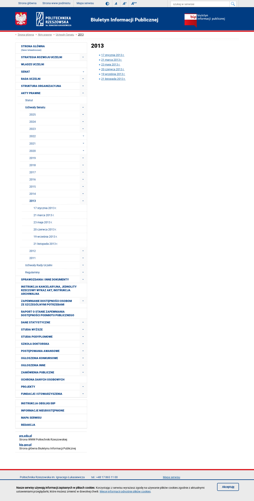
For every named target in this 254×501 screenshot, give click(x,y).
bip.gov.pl (25, 444)
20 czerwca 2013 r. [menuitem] (45, 229)
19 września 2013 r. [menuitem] (46, 236)
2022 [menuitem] (58, 136)
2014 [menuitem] (32, 194)
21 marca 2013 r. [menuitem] (44, 215)
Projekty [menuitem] (28, 386)
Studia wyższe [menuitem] (32, 329)
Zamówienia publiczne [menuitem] (37, 372)
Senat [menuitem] (54, 71)
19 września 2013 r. (113, 74)
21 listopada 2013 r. (113, 79)
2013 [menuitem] (32, 201)
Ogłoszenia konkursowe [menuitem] (39, 358)
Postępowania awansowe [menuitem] (40, 351)
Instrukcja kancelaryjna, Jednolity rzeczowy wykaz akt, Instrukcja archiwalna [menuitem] (49, 290)
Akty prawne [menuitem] (30, 93)
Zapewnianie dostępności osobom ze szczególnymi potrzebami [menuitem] (46, 302)
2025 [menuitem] (32, 114)
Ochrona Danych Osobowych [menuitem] (42, 379)
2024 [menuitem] (32, 121)
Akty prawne (45, 34)
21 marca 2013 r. (111, 60)
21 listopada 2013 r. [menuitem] (46, 244)
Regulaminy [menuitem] (32, 272)
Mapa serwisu (85, 3)
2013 (81, 34)
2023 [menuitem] (32, 129)
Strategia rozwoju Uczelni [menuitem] (41, 57)
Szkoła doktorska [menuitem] (35, 343)
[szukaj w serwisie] (200, 4)
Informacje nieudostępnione (42, 410)
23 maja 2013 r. (110, 64)
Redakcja (28, 424)
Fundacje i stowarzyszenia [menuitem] (41, 393)
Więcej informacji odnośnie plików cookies (125, 491)
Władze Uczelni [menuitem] (32, 64)
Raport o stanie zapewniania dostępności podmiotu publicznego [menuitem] (47, 313)
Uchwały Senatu (65, 34)
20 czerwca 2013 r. (112, 69)
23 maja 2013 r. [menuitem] (43, 222)
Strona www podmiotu (56, 3)
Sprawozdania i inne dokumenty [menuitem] (45, 279)
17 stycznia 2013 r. (112, 55)
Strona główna (27, 3)
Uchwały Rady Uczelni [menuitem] (38, 265)
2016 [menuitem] (32, 179)
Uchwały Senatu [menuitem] (35, 107)
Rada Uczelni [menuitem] (30, 78)
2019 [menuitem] (32, 158)
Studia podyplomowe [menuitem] (37, 336)
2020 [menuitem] (58, 150)
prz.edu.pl (25, 435)
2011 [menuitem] (32, 258)
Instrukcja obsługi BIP (38, 403)
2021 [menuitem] (58, 143)
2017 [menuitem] (32, 172)
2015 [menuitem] (32, 186)
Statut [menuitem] (29, 100)
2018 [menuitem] (32, 165)
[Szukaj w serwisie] (233, 4)
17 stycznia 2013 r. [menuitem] (45, 208)
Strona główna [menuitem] (33, 48)
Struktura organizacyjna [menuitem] (41, 86)
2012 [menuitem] (32, 251)
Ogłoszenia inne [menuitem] (33, 365)
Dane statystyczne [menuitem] (35, 322)
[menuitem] (83, 57)
